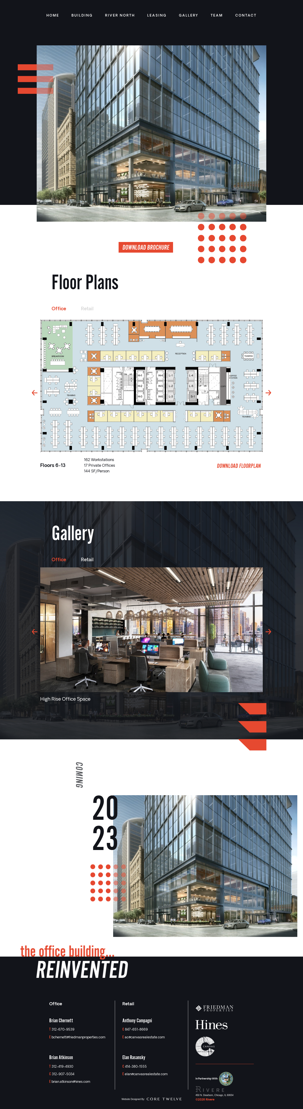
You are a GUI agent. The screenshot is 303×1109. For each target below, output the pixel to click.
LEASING (157, 15)
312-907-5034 (63, 1074)
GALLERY (188, 15)
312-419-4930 (62, 1067)
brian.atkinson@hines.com (71, 1082)
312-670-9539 (63, 1029)
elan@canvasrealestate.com (146, 1074)
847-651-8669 (136, 1029)
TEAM (217, 15)
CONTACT (246, 15)
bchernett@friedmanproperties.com (78, 1037)
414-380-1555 (136, 1067)
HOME (52, 15)
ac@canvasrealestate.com (145, 1037)
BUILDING (82, 15)
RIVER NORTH (120, 15)
